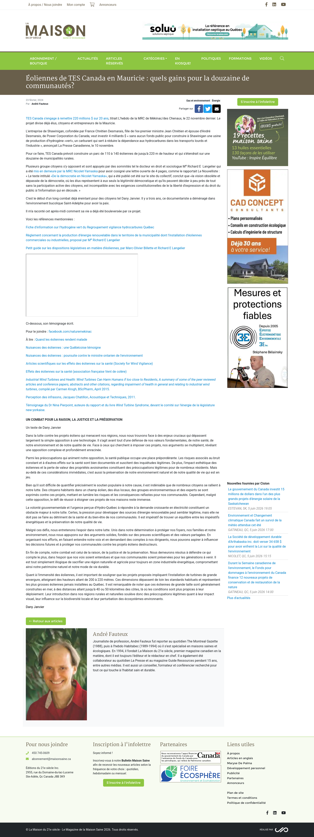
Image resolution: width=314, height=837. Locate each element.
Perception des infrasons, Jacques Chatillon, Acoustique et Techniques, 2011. (81, 397)
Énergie (216, 100)
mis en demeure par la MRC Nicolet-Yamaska (66, 171)
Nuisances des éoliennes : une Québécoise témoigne (63, 347)
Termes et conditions (242, 798)
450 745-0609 (40, 753)
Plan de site (235, 793)
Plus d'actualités (238, 598)
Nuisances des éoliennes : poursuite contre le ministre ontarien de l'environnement (84, 355)
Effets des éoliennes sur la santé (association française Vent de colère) (76, 371)
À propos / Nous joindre (45, 5)
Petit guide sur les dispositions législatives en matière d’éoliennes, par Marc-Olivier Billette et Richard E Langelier (105, 248)
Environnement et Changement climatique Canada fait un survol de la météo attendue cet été (255, 520)
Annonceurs (235, 783)
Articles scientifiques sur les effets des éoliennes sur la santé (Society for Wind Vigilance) (89, 363)
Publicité (233, 773)
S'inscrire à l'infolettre (258, 102)
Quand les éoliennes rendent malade (61, 339)
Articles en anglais (240, 758)
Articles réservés (114, 61)
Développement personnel (246, 768)
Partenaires (235, 778)
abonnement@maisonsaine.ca (51, 759)
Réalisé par (266, 829)
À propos (233, 753)
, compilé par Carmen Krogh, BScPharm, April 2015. (121, 384)
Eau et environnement (198, 100)
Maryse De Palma (239, 763)
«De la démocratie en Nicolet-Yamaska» (79, 176)
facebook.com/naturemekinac (70, 331)
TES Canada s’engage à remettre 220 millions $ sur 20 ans (67, 118)
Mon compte (76, 5)
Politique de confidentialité (246, 803)
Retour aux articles (45, 621)
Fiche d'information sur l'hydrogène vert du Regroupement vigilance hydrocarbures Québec (90, 227)
